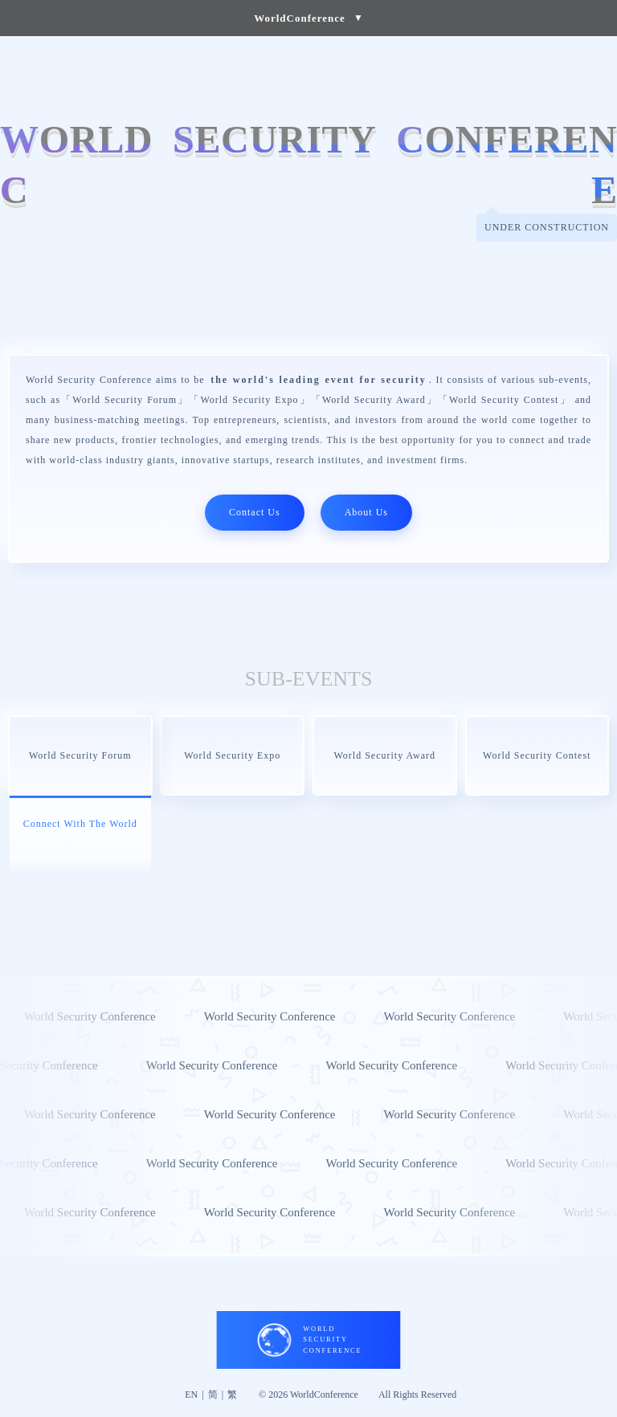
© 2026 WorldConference (308, 1394)
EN (191, 1394)
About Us (366, 512)
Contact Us (254, 512)
